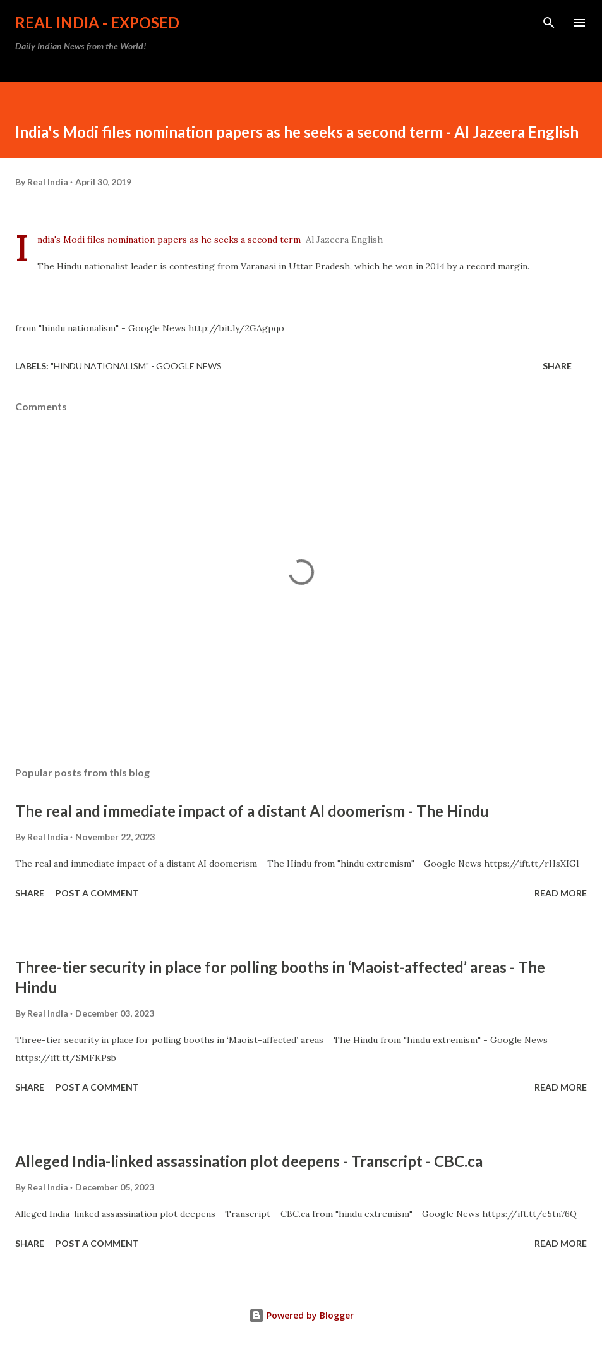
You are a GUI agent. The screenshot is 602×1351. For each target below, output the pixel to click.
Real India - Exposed (97, 22)
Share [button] (557, 365)
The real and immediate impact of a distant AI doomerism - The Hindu (252, 811)
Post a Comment (97, 893)
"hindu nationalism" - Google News (136, 365)
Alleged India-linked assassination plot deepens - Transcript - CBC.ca (249, 1161)
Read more (560, 893)
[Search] (549, 22)
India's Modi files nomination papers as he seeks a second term (169, 239)
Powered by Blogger (301, 1315)
